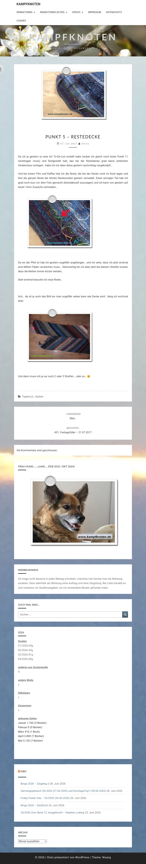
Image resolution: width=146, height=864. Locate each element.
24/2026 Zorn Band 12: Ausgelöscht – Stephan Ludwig (52, 812)
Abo (24, 771)
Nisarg (106, 857)
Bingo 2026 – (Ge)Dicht (34, 805)
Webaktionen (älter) (52, 12)
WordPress (82, 857)
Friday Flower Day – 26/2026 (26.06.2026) (45, 798)
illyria (85, 143)
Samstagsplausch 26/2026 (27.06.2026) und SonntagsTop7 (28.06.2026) (63, 790)
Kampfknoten (28, 4)
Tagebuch (27, 396)
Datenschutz (114, 12)
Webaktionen (24, 12)
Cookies (21, 20)
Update (76, 12)
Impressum (94, 12)
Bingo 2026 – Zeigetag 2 (35, 783)
